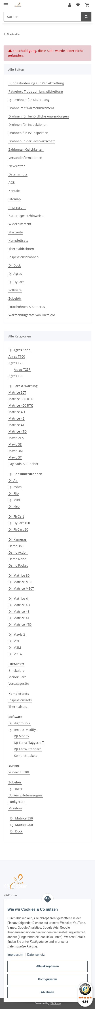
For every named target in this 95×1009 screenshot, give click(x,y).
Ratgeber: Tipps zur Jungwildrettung (35, 91)
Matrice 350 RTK (20, 399)
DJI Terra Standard (28, 749)
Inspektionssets (20, 700)
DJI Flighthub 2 (19, 723)
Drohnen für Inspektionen (27, 124)
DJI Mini (14, 500)
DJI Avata (15, 487)
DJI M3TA (15, 654)
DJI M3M (14, 647)
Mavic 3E (15, 444)
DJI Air (13, 480)
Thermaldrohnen (21, 249)
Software (15, 290)
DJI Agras (15, 273)
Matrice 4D (16, 412)
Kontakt (14, 191)
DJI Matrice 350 (21, 818)
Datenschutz (36, 954)
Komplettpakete (26, 755)
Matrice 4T (16, 425)
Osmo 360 (15, 546)
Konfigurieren (47, 979)
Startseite (15, 232)
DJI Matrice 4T (18, 618)
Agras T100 (16, 356)
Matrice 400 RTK (20, 405)
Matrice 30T (17, 392)
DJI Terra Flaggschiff (29, 742)
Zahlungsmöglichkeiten (25, 149)
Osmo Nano (17, 559)
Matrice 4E (16, 418)
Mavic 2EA (16, 438)
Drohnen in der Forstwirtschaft (31, 141)
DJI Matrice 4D (19, 605)
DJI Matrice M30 (20, 582)
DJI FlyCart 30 (18, 529)
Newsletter (16, 166)
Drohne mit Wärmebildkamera (31, 108)
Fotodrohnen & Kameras (26, 307)
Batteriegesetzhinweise (25, 215)
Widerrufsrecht (19, 224)
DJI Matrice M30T (21, 588)
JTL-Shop (55, 1003)
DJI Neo (13, 506)
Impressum (15, 954)
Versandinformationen (25, 158)
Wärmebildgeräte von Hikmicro (31, 315)
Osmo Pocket (18, 565)
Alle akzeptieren (47, 966)
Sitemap (14, 199)
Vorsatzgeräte (18, 683)
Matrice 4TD (17, 431)
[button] (70, 4)
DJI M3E (14, 641)
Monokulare (17, 677)
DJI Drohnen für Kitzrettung (29, 100)
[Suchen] (86, 16)
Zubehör (14, 298)
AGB (11, 182)
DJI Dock (14, 265)
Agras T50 (15, 376)
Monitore (15, 808)
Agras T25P (22, 369)
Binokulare (16, 670)
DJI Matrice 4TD (20, 624)
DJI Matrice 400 (21, 825)
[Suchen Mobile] (42, 16)
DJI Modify (21, 736)
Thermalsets (17, 706)
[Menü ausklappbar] (6, 3)
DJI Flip (13, 493)
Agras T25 (15, 363)
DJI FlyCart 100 (19, 523)
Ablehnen (47, 992)
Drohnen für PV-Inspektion (28, 133)
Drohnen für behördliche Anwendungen (38, 116)
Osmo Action (17, 552)
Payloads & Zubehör (23, 464)
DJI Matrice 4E (18, 611)
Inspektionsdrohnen (23, 257)
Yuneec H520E (19, 772)
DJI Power (15, 789)
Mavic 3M (15, 451)
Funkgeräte (16, 802)
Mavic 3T (15, 457)
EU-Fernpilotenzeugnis (25, 795)
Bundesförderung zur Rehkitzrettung (36, 83)
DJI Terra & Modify (22, 729)
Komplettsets (18, 240)
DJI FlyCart (16, 282)
